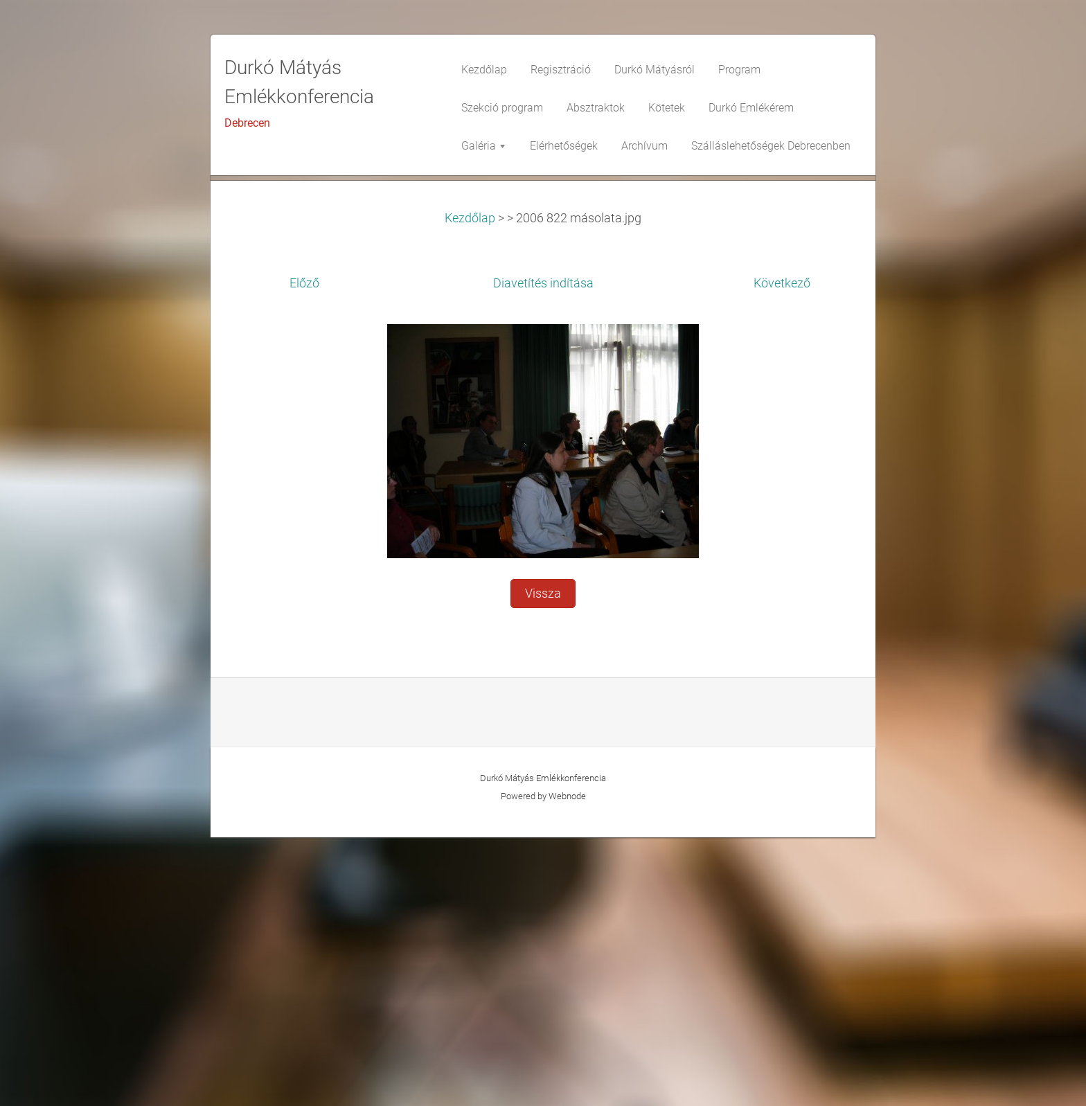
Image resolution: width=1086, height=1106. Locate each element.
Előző (304, 552)
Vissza (543, 862)
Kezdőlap (470, 487)
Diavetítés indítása (543, 552)
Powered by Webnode (543, 1065)
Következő (782, 552)
